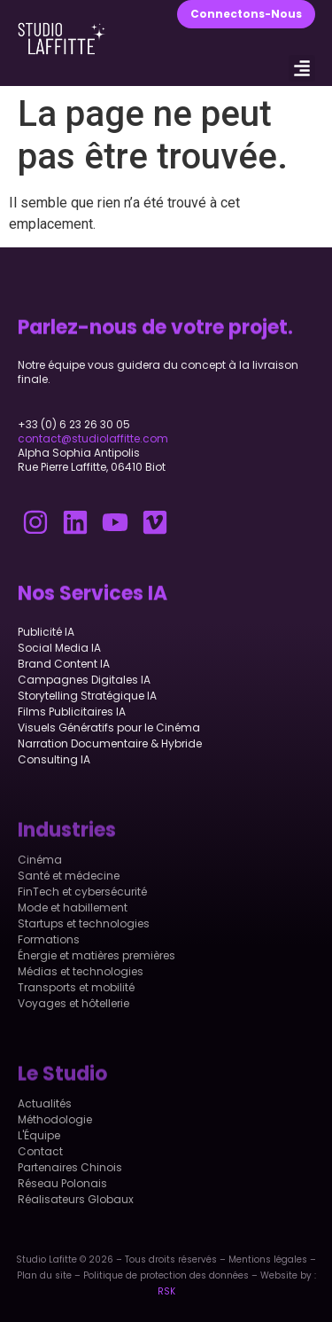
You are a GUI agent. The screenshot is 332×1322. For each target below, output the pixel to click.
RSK (166, 1291)
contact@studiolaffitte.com (93, 438)
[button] (302, 68)
